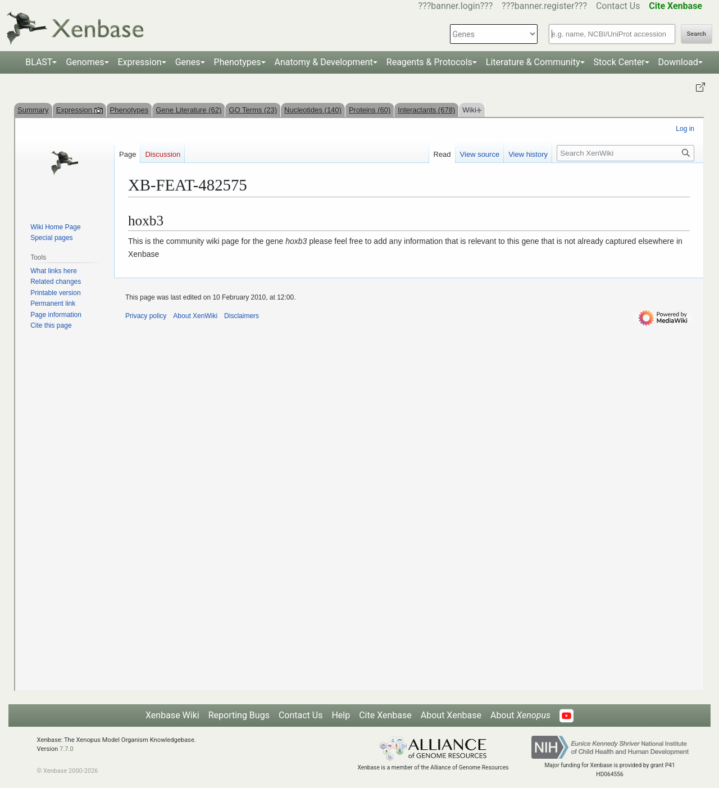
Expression (140, 62)
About (520, 715)
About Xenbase (451, 715)
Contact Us (618, 6)
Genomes (85, 62)
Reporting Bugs (239, 715)
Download (678, 62)
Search (696, 34)
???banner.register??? (544, 6)
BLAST (38, 62)
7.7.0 (67, 749)
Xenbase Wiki (172, 715)
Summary (33, 110)
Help (340, 715)
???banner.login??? (455, 6)
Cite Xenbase (385, 715)
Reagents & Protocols (429, 62)
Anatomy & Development (324, 62)
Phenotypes (237, 62)
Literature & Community (533, 62)
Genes (188, 62)
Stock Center (619, 62)
